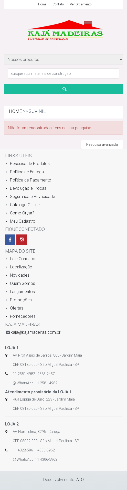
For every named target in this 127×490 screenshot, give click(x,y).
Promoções (18, 299)
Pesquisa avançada (102, 144)
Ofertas (14, 308)
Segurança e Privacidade (30, 196)
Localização (18, 267)
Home (42, 4)
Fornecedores (20, 316)
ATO (80, 479)
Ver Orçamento (80, 4)
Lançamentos (20, 291)
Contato (58, 4)
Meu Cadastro (20, 221)
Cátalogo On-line (22, 204)
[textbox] (63, 73)
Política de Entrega (24, 171)
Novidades (17, 275)
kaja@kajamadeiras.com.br (35, 332)
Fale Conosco (20, 258)
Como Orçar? (19, 213)
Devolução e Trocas (25, 188)
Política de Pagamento (28, 180)
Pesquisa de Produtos (27, 163)
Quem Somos (20, 283)
